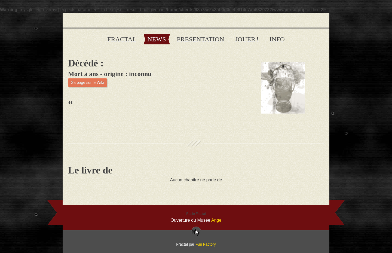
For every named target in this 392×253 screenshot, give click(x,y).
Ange (216, 220)
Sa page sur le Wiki (87, 82)
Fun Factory (205, 244)
